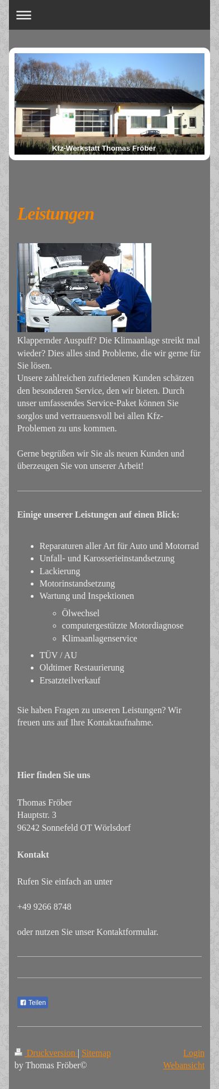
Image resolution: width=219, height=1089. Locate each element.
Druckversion (46, 1053)
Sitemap (96, 1053)
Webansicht (183, 1065)
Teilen (33, 1003)
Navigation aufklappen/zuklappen (110, 15)
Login (193, 1053)
